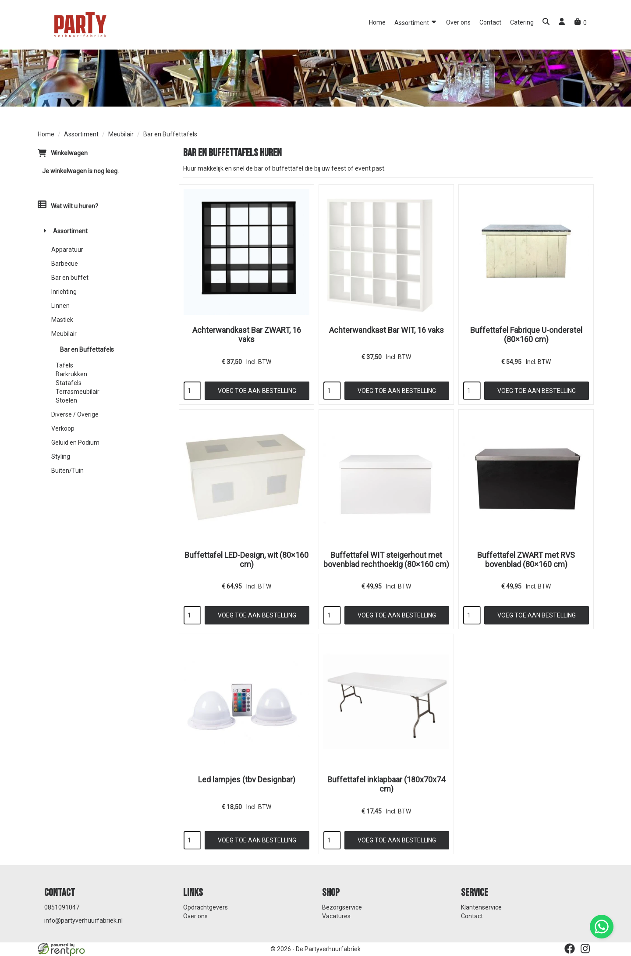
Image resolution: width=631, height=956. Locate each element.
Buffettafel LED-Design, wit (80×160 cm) (246, 559)
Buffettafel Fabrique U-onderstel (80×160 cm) (526, 334)
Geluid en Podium (75, 442)
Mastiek (62, 319)
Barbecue (64, 263)
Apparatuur (67, 249)
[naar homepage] (79, 24)
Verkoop (62, 428)
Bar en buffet (70, 277)
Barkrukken (71, 374)
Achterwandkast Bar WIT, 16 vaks (386, 330)
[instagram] (585, 948)
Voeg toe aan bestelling (257, 390)
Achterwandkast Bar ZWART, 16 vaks (246, 334)
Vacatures (336, 916)
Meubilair (121, 134)
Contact (490, 22)
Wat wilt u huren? (68, 206)
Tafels (64, 365)
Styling (60, 456)
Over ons (458, 22)
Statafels (69, 382)
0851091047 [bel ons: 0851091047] (61, 907)
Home (377, 22)
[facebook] (570, 948)
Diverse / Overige (75, 414)
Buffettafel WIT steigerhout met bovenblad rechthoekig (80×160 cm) (386, 559)
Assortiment (415, 22)
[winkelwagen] (580, 22)
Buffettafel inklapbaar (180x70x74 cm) (386, 784)
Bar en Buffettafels (87, 349)
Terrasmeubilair (77, 391)
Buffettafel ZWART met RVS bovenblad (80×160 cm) (526, 559)
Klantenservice (481, 907)
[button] (545, 22)
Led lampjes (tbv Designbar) (246, 779)
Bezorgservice (342, 907)
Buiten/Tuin (67, 470)
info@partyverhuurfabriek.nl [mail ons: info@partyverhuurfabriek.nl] (83, 920)
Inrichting (64, 291)
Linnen (60, 305)
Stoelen (66, 400)
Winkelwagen (69, 153)
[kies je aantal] (192, 391)
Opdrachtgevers (205, 907)
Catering (522, 22)
